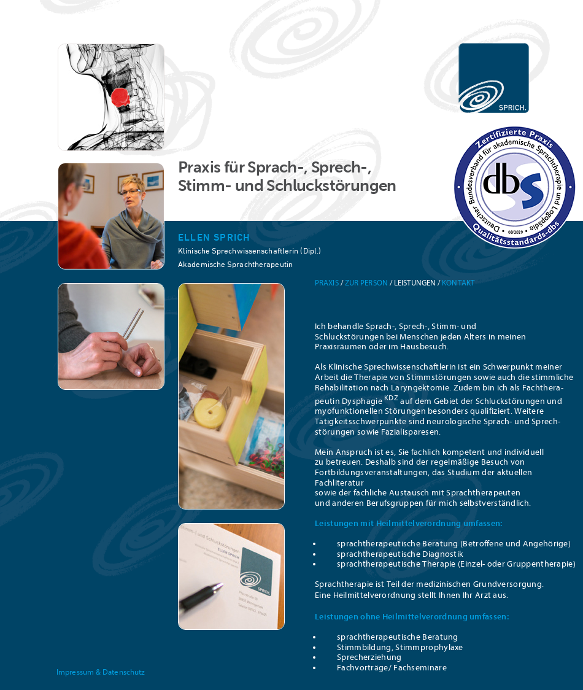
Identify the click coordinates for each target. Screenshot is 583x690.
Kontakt (458, 282)
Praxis (327, 282)
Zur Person (366, 282)
